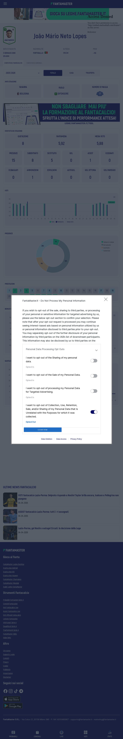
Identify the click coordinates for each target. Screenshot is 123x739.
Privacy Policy (76, 439)
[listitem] (61, 350)
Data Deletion (46, 439)
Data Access (61, 439)
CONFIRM (43, 430)
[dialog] (61, 369)
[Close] (106, 300)
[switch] (94, 360)
